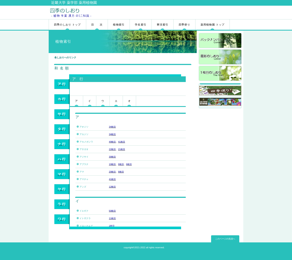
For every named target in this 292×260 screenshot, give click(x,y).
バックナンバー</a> (220, 41)
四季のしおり (97, 12)
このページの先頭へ (225, 239)
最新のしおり (220, 57)
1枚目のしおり (220, 73)
